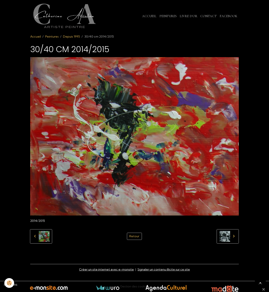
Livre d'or (188, 16)
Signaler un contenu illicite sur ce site (164, 269)
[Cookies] (9, 283)
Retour (134, 236)
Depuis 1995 (71, 36)
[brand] (65, 16)
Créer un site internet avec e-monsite (106, 269)
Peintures (168, 16)
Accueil (149, 16)
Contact (208, 16)
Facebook (228, 16)
